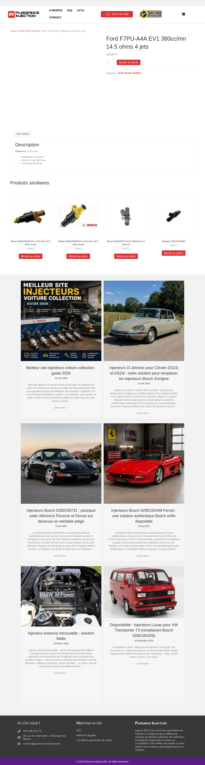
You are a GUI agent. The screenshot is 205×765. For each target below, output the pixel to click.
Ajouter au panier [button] (30, 256)
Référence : (21, 151)
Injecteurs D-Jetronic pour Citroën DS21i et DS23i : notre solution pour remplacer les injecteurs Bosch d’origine (143, 373)
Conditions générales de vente (94, 740)
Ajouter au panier (128, 62)
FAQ (69, 10)
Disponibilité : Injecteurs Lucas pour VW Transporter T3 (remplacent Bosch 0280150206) (144, 630)
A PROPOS (55, 10)
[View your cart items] (185, 14)
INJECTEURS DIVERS (29, 31)
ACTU (80, 10)
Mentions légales (86, 735)
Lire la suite (61, 407)
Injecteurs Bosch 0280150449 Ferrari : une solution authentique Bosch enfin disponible (143, 515)
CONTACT (55, 17)
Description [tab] (23, 134)
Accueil (13, 31)
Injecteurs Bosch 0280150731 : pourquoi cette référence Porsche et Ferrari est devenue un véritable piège (61, 515)
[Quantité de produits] (110, 62)
